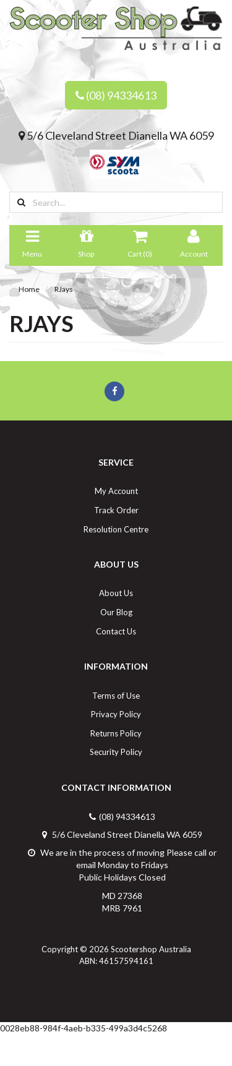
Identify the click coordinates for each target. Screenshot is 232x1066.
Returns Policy (116, 733)
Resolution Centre (116, 529)
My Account (116, 491)
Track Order (116, 510)
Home (29, 289)
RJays (63, 289)
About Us (116, 593)
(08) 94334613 (116, 95)
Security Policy (116, 752)
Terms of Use (116, 696)
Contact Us (116, 631)
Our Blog (116, 612)
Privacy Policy (116, 714)
